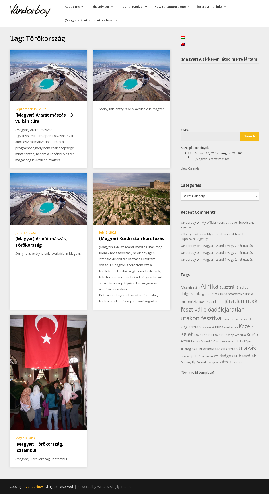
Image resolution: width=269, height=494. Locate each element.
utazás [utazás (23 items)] (247, 348)
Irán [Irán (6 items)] (202, 302)
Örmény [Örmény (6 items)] (186, 362)
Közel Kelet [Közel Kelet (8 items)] (203, 334)
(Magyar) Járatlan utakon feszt (89, 20)
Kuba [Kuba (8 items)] (219, 327)
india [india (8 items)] (249, 293)
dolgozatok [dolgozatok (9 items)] (190, 293)
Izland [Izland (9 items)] (210, 301)
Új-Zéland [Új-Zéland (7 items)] (199, 362)
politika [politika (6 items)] (238, 341)
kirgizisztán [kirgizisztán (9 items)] (191, 326)
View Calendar (191, 168)
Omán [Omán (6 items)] (217, 341)
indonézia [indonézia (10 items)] (190, 301)
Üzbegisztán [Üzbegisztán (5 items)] (214, 362)
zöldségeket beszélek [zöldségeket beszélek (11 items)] (235, 356)
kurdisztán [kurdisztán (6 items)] (231, 327)
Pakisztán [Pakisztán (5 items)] (227, 341)
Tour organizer (132, 6)
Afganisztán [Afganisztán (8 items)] (190, 287)
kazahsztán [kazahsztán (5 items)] (246, 319)
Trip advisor (100, 6)
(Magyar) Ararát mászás (212, 159)
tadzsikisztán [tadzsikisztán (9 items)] (226, 348)
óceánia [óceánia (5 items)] (237, 362)
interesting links (209, 6)
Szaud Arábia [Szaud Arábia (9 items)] (203, 348)
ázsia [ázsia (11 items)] (227, 362)
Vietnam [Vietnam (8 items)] (206, 356)
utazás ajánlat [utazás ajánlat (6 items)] (190, 356)
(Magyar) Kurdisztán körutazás (131, 238)
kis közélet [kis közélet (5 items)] (207, 327)
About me (72, 6)
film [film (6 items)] (214, 294)
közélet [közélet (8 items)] (219, 334)
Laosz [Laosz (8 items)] (195, 341)
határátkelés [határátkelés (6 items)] (236, 294)
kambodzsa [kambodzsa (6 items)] (231, 319)
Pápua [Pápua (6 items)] (248, 341)
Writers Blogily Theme (114, 486)
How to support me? (170, 6)
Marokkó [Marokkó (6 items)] (206, 341)
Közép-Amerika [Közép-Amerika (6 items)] (236, 335)
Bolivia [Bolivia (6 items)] (244, 287)
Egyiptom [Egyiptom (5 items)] (206, 294)
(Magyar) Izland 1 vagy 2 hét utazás (227, 246)
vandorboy (188, 222)
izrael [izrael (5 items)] (220, 302)
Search (185, 129)
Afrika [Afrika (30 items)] (209, 286)
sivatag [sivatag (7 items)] (186, 349)
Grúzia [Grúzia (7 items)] (222, 294)
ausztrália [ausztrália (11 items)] (229, 287)
